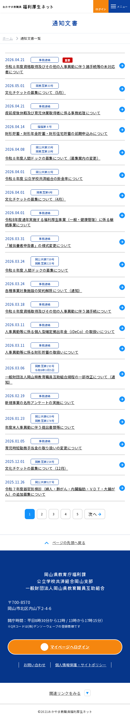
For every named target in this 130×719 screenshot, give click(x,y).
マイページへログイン (65, 647)
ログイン (101, 7)
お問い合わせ (34, 664)
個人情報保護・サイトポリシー (81, 664)
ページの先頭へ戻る (68, 542)
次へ (92, 514)
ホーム (8, 38)
